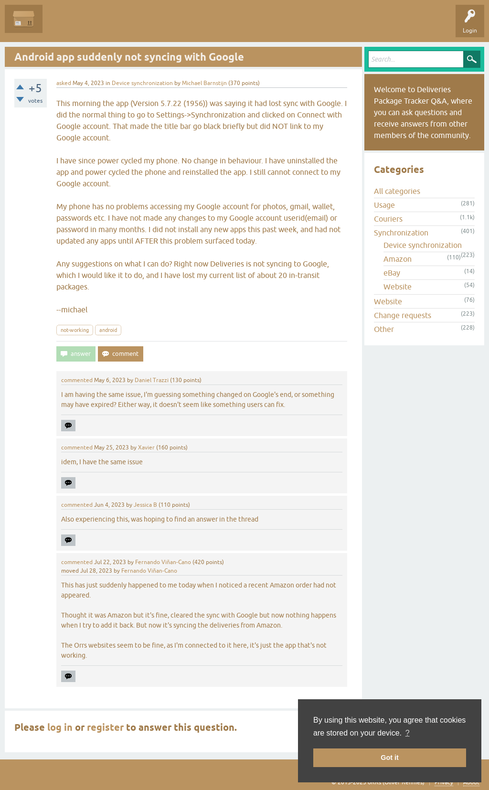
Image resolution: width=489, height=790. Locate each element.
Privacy (444, 782)
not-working (75, 330)
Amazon (397, 259)
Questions (62, 26)
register (105, 727)
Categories (173, 26)
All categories (397, 191)
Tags (139, 26)
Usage (384, 205)
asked (63, 83)
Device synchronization (142, 83)
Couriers (388, 218)
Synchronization (401, 232)
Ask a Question (218, 26)
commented (77, 380)
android (108, 330)
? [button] (407, 733)
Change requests (402, 315)
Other (384, 329)
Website (397, 286)
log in (60, 727)
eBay (391, 272)
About (471, 782)
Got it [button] (390, 757)
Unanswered (103, 26)
